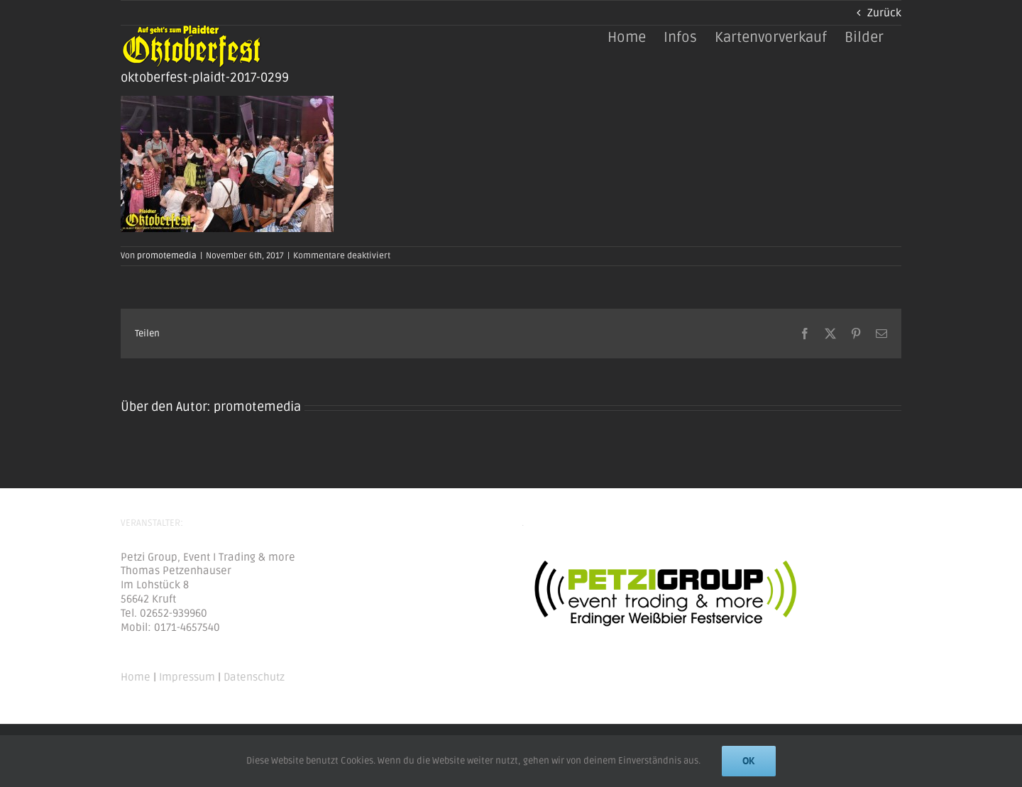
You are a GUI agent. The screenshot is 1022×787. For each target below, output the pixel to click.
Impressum (187, 677)
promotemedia (167, 256)
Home (135, 677)
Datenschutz (254, 677)
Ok (748, 760)
